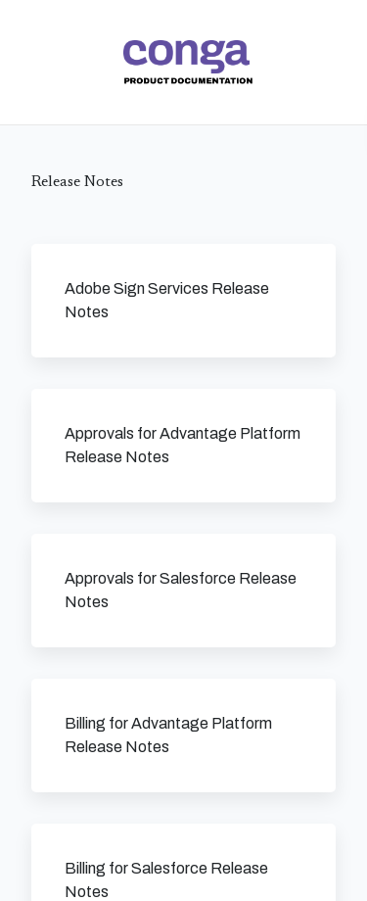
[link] (187, 62)
